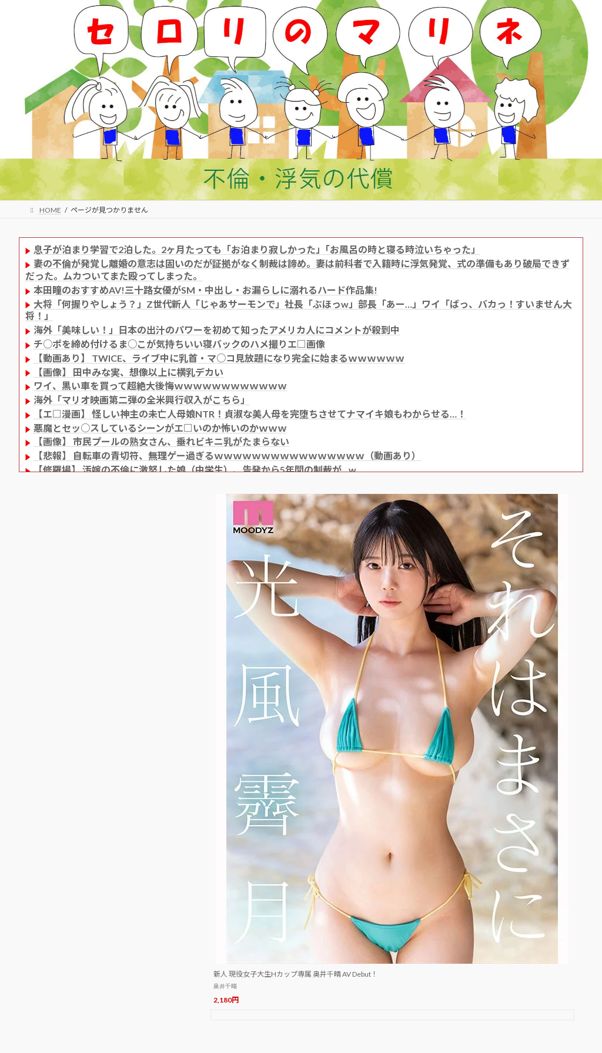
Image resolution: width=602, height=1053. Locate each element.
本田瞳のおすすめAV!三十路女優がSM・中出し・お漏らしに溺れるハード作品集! (205, 289)
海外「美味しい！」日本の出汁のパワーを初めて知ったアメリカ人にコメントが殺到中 (217, 329)
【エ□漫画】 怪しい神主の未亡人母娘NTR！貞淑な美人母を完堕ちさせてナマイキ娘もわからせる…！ (250, 413)
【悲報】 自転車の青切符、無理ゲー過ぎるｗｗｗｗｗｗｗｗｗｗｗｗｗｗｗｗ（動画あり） (227, 455)
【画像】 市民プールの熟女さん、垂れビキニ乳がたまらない (161, 441)
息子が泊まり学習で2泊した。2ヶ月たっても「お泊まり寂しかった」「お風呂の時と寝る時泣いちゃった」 (257, 249)
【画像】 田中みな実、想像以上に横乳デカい (128, 372)
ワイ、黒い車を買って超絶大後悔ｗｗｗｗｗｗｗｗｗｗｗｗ (160, 385)
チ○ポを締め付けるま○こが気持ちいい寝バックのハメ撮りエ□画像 (179, 343)
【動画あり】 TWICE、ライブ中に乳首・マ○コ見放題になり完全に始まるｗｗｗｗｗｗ (219, 358)
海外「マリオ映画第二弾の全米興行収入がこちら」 (142, 399)
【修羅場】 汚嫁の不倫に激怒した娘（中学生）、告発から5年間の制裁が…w (195, 469)
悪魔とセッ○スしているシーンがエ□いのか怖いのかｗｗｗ (160, 427)
